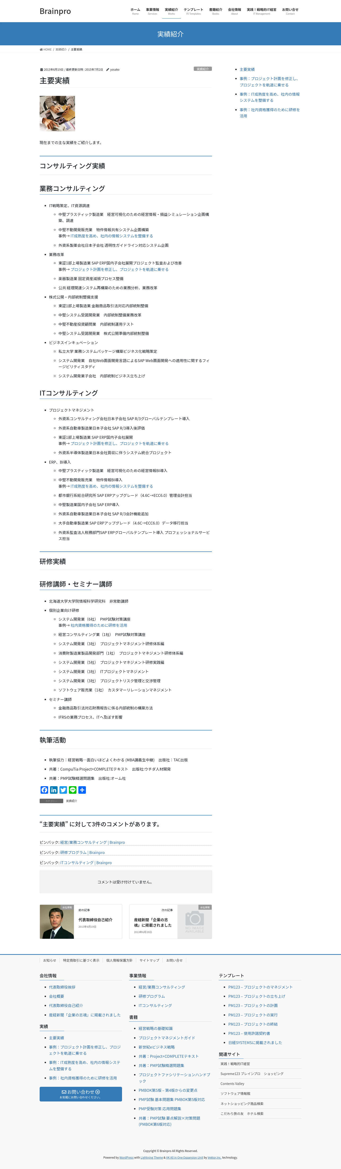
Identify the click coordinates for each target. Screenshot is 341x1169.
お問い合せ (174, 960)
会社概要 (56, 996)
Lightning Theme (152, 1157)
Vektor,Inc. (215, 1157)
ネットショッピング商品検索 (241, 1103)
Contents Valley (232, 1083)
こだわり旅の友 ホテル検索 (241, 1113)
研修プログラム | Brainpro (82, 852)
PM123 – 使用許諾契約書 (249, 1033)
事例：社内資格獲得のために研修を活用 (83, 1078)
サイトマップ (149, 960)
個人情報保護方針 (119, 960)
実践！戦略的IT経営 (235, 1063)
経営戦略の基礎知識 (156, 1028)
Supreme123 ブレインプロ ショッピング (251, 1073)
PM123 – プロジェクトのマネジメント (260, 987)
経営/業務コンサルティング (162, 987)
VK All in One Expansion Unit (184, 1157)
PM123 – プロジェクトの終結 (253, 1024)
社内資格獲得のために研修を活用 (99, 625)
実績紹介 (203, 69)
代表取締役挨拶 (62, 987)
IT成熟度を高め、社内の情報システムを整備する (112, 236)
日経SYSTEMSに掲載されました (255, 1042)
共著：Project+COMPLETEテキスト (169, 1056)
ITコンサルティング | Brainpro (86, 862)
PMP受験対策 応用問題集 (160, 1108)
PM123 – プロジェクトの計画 (253, 1005)
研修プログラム (152, 996)
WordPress (126, 1157)
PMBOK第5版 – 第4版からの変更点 (168, 1090)
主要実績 (247, 69)
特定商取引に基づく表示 (81, 960)
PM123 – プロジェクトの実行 (253, 1015)
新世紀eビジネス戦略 (157, 1047)
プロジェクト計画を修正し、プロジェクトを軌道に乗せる (120, 269)
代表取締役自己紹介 (96, 919)
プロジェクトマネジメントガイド (167, 1038)
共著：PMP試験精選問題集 (161, 1065)
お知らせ (49, 960)
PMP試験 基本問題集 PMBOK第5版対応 (172, 1099)
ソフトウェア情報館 (235, 1093)
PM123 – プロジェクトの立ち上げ (256, 996)
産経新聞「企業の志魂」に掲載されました (153, 922)
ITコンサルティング (155, 1005)
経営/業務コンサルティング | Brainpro (92, 842)
